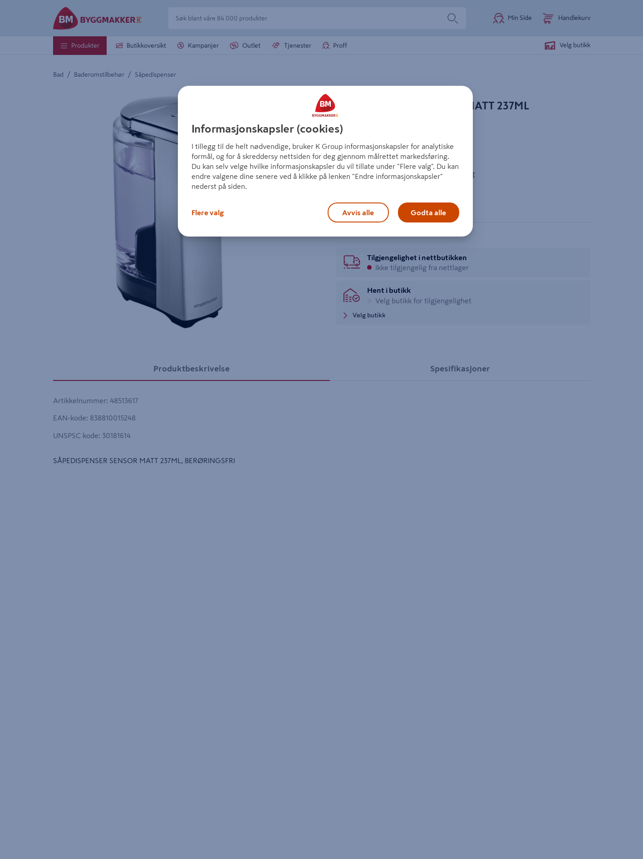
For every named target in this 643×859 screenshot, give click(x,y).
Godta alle (428, 212)
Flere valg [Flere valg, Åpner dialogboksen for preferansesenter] (207, 212)
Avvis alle (358, 212)
